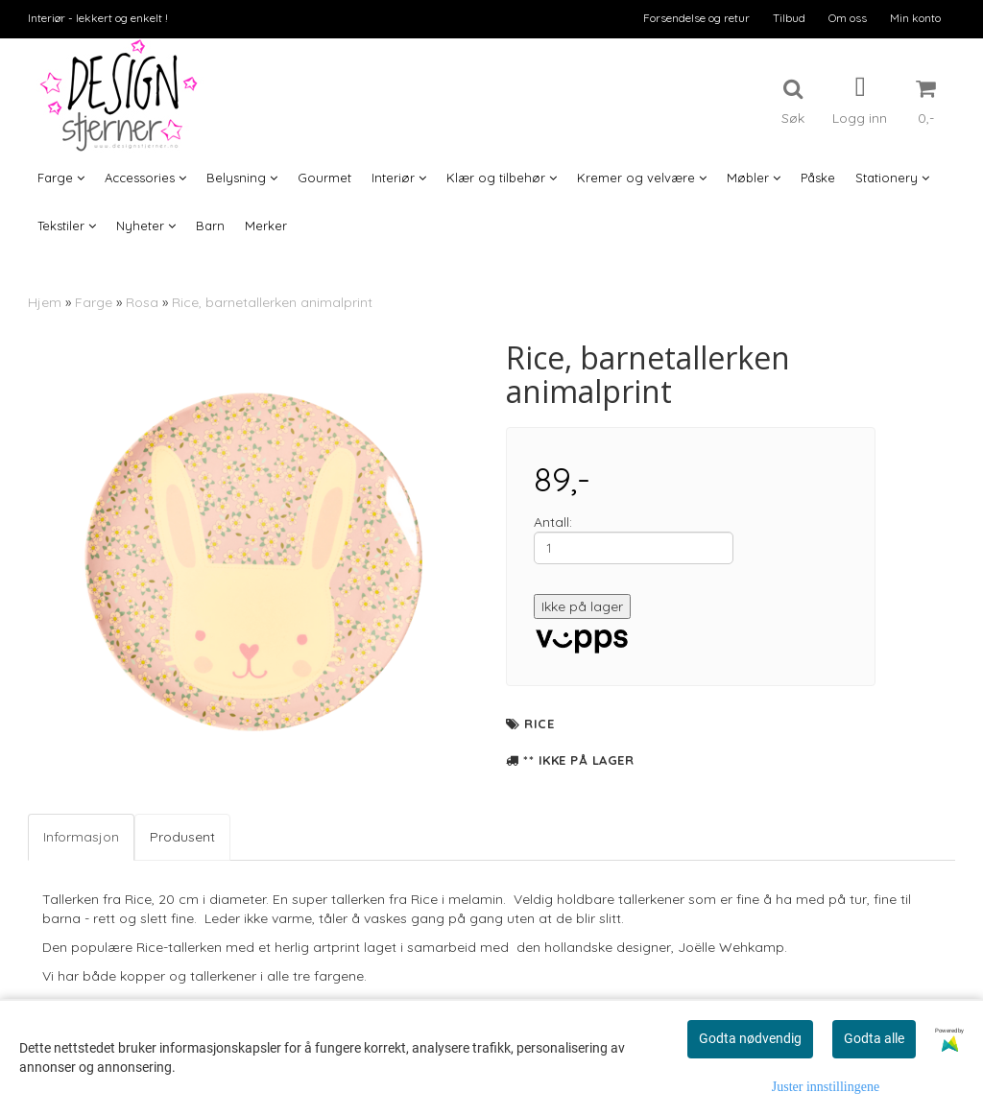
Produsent (182, 836)
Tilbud (789, 18)
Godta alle (874, 1038)
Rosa (142, 302)
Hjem (44, 302)
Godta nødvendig (750, 1038)
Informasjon (81, 836)
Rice (539, 723)
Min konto (915, 18)
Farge (93, 302)
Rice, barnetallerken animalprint (272, 302)
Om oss (847, 18)
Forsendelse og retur (696, 18)
